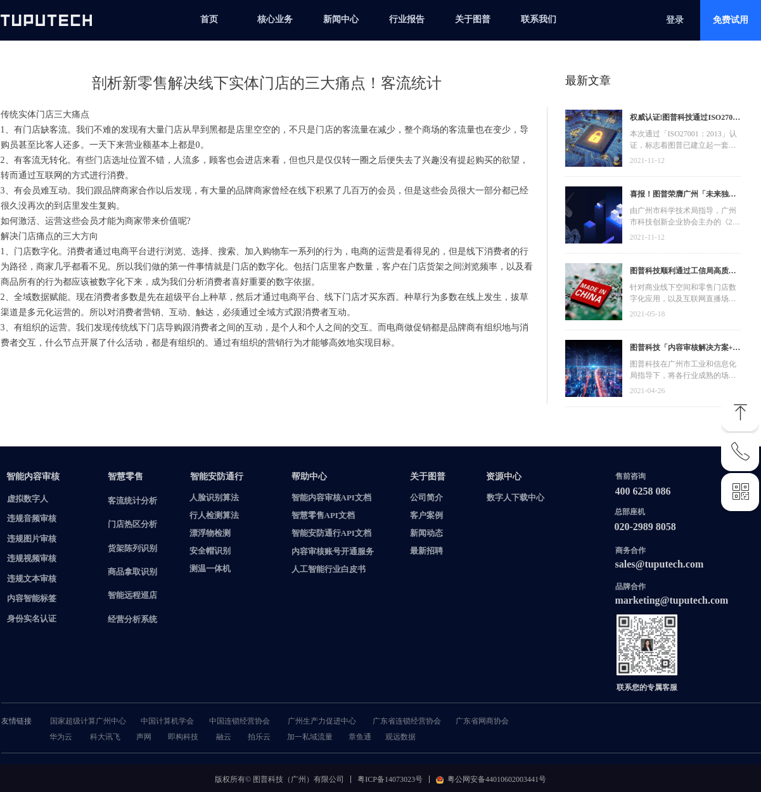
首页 (209, 19)
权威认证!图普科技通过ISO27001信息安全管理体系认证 (685, 119)
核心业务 (275, 19)
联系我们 (538, 19)
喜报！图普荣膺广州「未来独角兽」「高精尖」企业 (683, 196)
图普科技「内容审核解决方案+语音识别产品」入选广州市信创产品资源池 (685, 349)
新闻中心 (341, 19)
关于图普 (472, 19)
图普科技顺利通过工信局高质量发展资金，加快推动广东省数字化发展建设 (683, 272)
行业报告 (407, 19)
